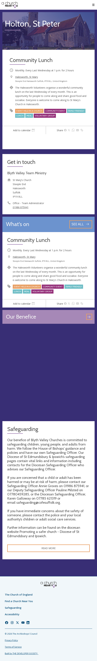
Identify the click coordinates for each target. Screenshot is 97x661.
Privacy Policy (11, 640)
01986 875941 (21, 207)
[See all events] (80, 224)
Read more (48, 548)
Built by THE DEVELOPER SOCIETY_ (21, 653)
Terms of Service (13, 646)
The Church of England (19, 594)
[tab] (24, 130)
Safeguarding (13, 607)
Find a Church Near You (19, 601)
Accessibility (12, 614)
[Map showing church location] (48, 372)
